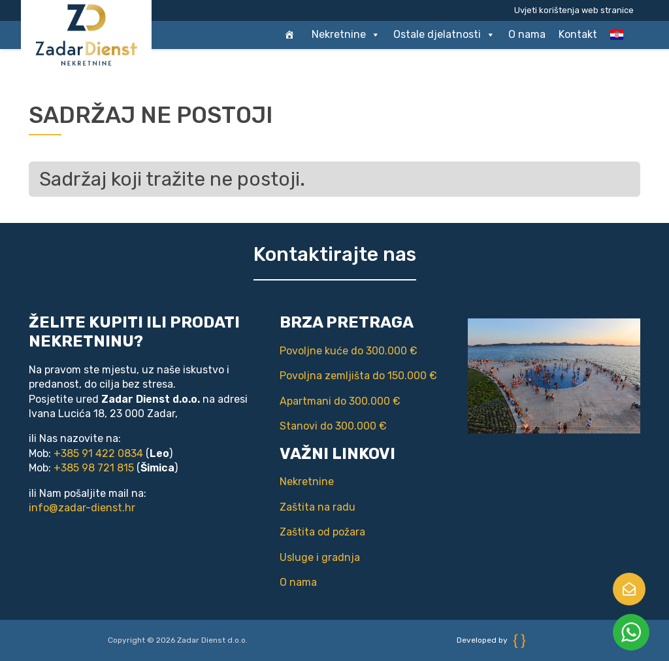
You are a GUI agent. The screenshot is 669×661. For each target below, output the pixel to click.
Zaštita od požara (322, 532)
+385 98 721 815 (94, 468)
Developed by (491, 640)
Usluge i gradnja (320, 557)
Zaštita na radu (317, 507)
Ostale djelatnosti (444, 34)
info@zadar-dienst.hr (82, 507)
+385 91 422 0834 (98, 453)
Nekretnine (346, 34)
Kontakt (578, 34)
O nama (527, 34)
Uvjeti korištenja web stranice (574, 10)
